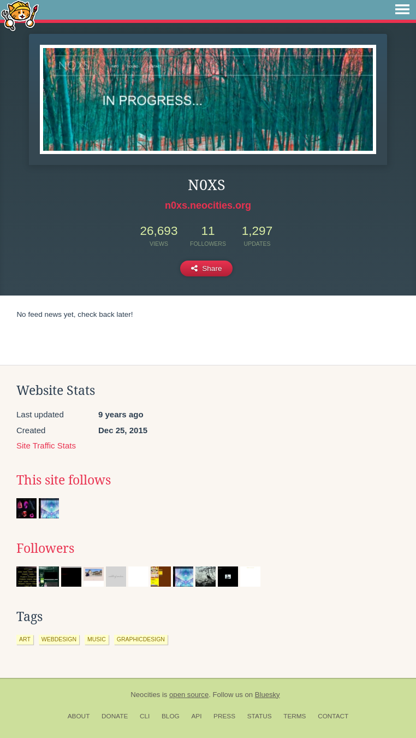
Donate (115, 716)
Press (224, 716)
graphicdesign (141, 639)
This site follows (63, 480)
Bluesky (267, 694)
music (96, 639)
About (79, 716)
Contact (333, 716)
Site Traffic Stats (46, 445)
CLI (145, 716)
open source (189, 694)
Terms (294, 716)
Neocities (145, 694)
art (25, 639)
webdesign (58, 639)
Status (259, 716)
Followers (45, 548)
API (196, 716)
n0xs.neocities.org (208, 205)
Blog (171, 716)
